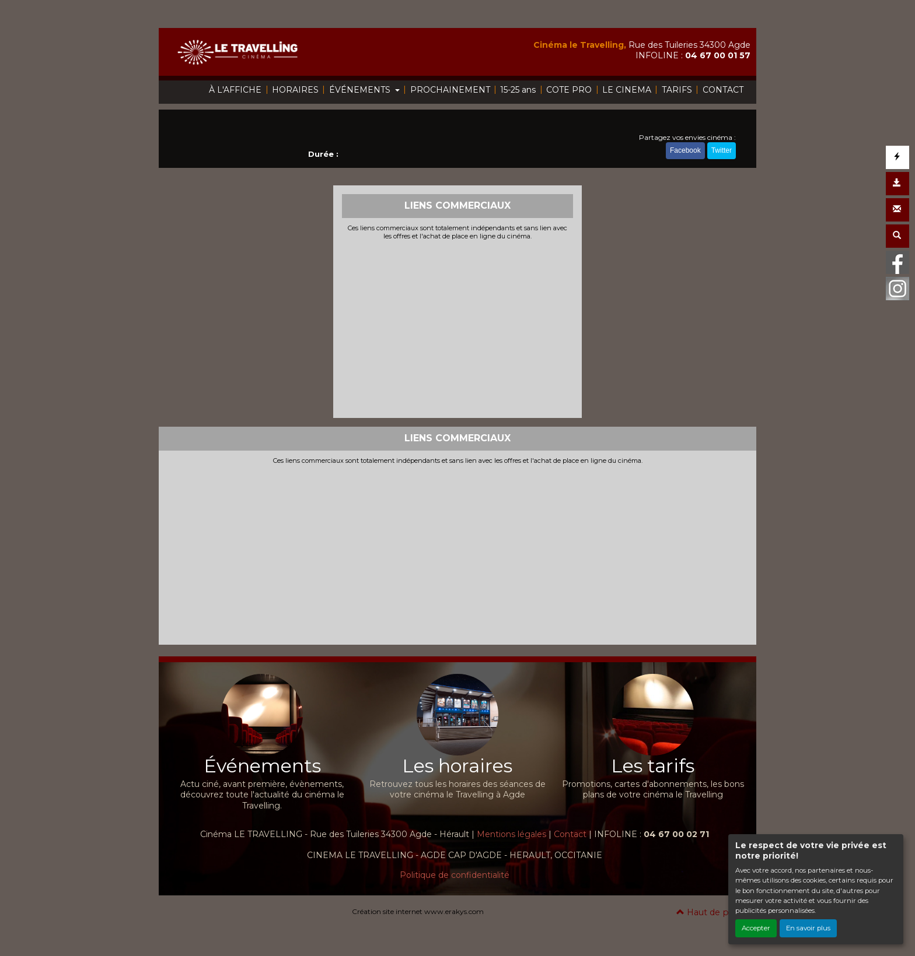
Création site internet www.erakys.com (418, 911)
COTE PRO (569, 90)
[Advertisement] (458, 327)
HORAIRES (295, 90)
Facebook (685, 150)
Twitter (721, 150)
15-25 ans (518, 90)
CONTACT (723, 90)
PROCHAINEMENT (450, 90)
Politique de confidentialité (454, 875)
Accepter (756, 928)
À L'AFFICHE (235, 90)
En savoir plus (808, 928)
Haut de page (710, 912)
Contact (570, 834)
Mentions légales (511, 834)
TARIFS (677, 90)
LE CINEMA (626, 90)
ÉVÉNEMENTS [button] (361, 90)
